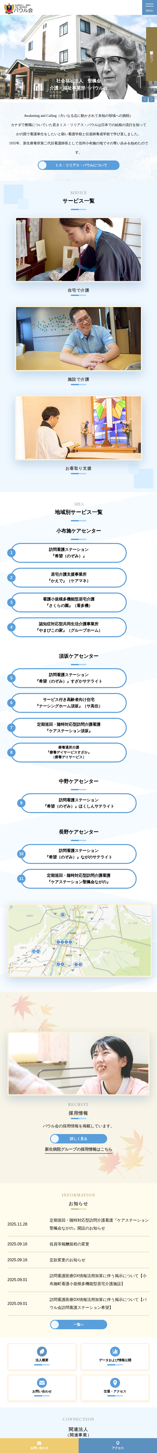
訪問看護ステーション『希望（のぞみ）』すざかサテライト (43, 484)
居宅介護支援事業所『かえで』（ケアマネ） (114, 397)
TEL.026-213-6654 (23, 1381)
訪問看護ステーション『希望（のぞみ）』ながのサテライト (43, 624)
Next (152, 99)
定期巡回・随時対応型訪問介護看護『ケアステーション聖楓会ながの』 (114, 624)
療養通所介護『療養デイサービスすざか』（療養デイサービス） (114, 513)
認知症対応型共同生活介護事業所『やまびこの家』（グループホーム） (114, 427)
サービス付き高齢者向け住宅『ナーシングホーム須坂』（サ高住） (114, 484)
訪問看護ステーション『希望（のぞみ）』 (43, 397)
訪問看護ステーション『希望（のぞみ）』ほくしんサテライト (78, 567)
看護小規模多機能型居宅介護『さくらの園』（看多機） (43, 426)
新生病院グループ (152, 54)
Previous (145, 99)
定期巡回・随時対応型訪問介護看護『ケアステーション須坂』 (43, 513)
